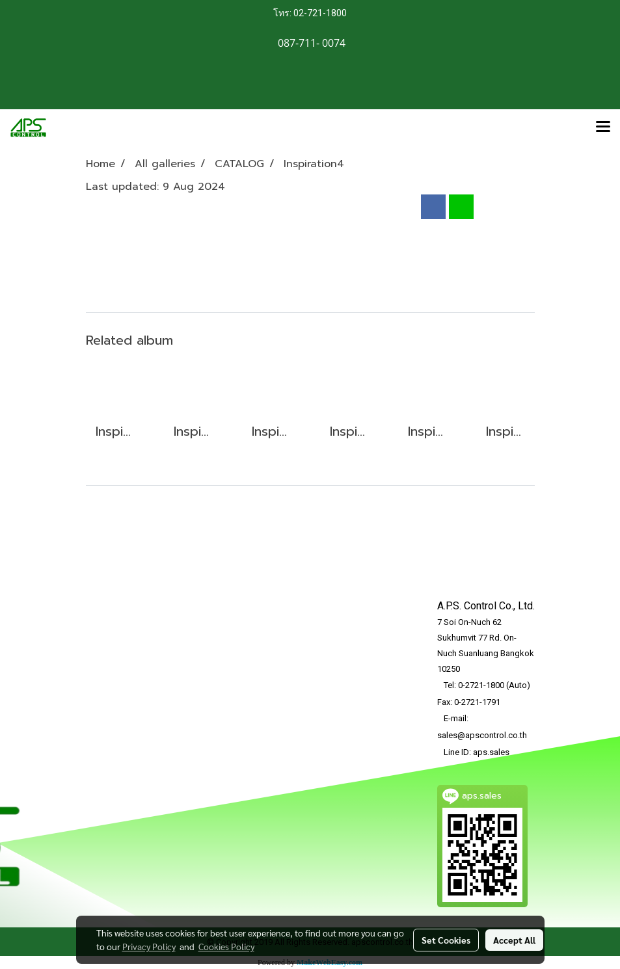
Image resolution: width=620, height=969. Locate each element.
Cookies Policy (226, 946)
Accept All (514, 940)
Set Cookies (446, 940)
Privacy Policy (149, 946)
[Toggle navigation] (603, 127)
